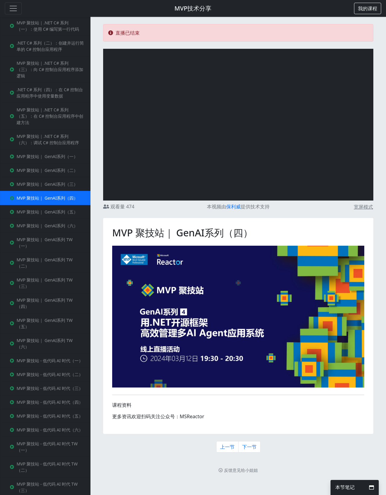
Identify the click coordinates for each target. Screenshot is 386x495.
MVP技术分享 (193, 8)
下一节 (249, 447)
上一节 (227, 447)
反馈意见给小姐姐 (238, 470)
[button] (367, 8)
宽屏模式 (363, 207)
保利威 (233, 206)
